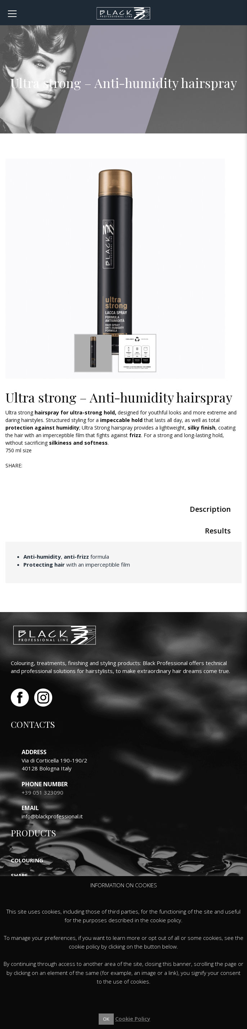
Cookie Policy (132, 1018)
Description (210, 509)
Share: (13, 465)
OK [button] (106, 1019)
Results (218, 531)
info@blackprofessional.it (52, 816)
